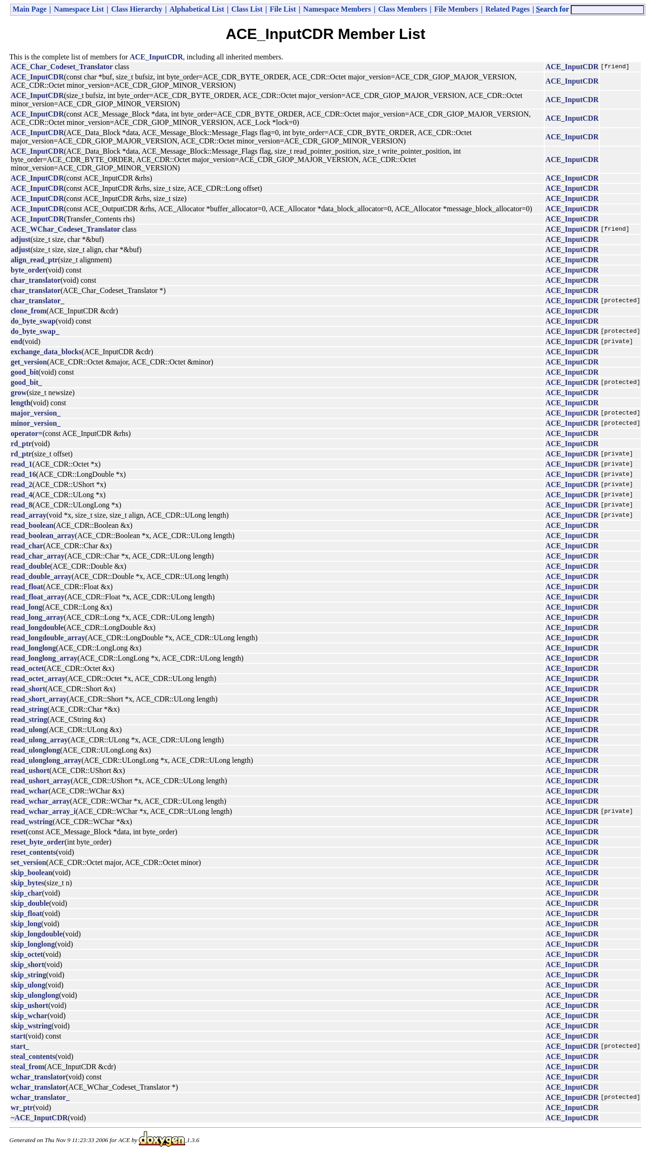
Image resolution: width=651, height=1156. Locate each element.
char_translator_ (37, 301)
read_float (27, 587)
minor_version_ (36, 423)
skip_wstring (31, 1026)
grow (18, 392)
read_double (30, 566)
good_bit (25, 372)
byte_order (28, 270)
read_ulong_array (39, 740)
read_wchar (29, 791)
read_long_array (37, 617)
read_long (26, 607)
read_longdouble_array (48, 638)
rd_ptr (21, 444)
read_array (28, 515)
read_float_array (37, 597)
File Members (456, 9)
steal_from (28, 1067)
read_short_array (39, 699)
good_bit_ (26, 382)
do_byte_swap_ (35, 331)
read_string (29, 709)
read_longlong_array (44, 658)
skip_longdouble (37, 934)
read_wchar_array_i (43, 811)
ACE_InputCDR (156, 57)
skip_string (28, 975)
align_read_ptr (34, 260)
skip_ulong (28, 985)
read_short (28, 689)
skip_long (26, 924)
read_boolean (32, 525)
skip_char (26, 893)
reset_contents (33, 852)
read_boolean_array (43, 535)
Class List (247, 9)
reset (18, 832)
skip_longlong (33, 944)
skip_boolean (31, 873)
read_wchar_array (40, 801)
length (21, 403)
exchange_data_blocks (46, 352)
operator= (27, 433)
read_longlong (33, 648)
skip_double (30, 903)
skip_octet (27, 954)
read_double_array (41, 576)
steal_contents (33, 1056)
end (16, 341)
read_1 (21, 464)
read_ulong (28, 730)
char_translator (36, 280)
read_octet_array (38, 678)
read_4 (21, 495)
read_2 (21, 484)
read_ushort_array (41, 781)
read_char (27, 546)
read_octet (27, 668)
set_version (28, 862)
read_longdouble (37, 627)
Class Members (402, 9)
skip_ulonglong (35, 995)
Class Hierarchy (136, 9)
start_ (20, 1046)
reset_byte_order (37, 842)
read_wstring (31, 821)
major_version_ (36, 413)
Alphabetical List (196, 9)
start (18, 1036)
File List (283, 9)
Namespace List (79, 9)
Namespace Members (337, 9)
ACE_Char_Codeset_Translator (62, 67)
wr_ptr (22, 1107)
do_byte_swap (33, 321)
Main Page (29, 9)
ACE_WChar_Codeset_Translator (65, 229)
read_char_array (37, 556)
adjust (21, 239)
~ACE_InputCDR (39, 1118)
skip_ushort (29, 1005)
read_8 (21, 505)
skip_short (27, 964)
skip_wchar (29, 1016)
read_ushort (30, 770)
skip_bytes (27, 883)
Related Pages (507, 9)
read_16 (23, 474)
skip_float (26, 913)
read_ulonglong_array (46, 760)
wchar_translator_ (40, 1097)
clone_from (28, 311)
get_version (29, 362)
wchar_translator (38, 1077)
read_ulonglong (35, 750)
